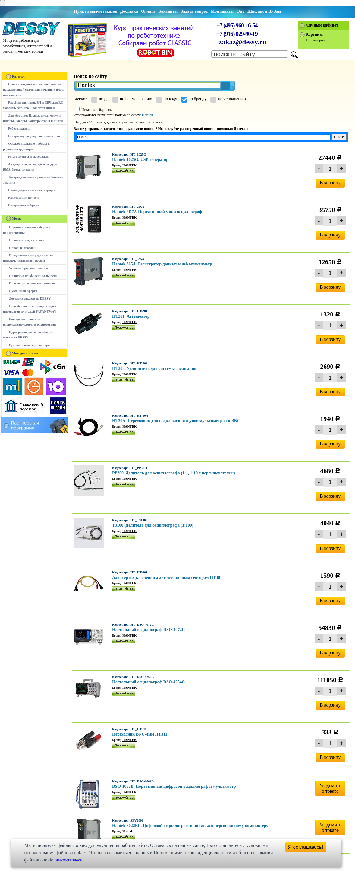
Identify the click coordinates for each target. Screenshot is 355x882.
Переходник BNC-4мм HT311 (139, 734)
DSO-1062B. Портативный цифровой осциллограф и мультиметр (174, 786)
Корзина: (314, 34)
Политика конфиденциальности (33, 275)
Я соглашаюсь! (305, 847)
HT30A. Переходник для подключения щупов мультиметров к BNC (176, 421)
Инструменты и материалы (28, 156)
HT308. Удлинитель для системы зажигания (154, 368)
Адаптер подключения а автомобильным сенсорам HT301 (167, 577)
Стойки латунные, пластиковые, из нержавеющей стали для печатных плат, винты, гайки (33, 89)
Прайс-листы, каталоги (26, 240)
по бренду (194, 99)
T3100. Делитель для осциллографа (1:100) (152, 525)
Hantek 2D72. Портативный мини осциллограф (157, 212)
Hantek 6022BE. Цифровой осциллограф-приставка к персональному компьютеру (190, 825)
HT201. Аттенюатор (131, 316)
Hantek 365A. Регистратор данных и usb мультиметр (162, 264)
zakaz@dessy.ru (242, 42)
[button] (226, 86)
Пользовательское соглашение (32, 283)
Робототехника (19, 128)
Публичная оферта (23, 291)
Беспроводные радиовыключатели (34, 136)
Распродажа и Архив (23, 205)
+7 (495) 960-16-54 (236, 25)
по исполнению (228, 99)
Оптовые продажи (22, 247)
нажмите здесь (69, 860)
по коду (166, 99)
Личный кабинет (322, 25)
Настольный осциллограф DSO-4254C (148, 682)
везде (99, 99)
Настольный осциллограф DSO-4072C (148, 629)
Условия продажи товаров (28, 268)
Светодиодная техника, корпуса (32, 190)
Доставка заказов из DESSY (30, 298)
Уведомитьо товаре (330, 788)
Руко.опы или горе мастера (29, 345)
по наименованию (132, 99)
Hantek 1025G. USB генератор (140, 159)
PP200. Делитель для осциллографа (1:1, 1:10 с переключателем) (173, 473)
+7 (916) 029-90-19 (236, 33)
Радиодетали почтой (23, 197)
